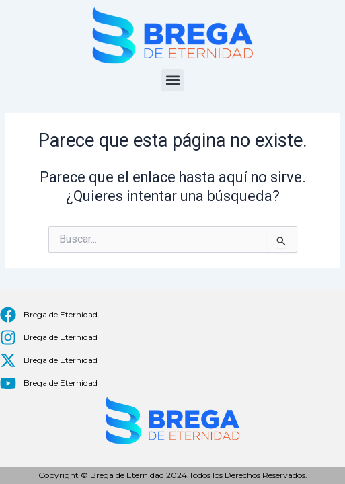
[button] (172, 80)
